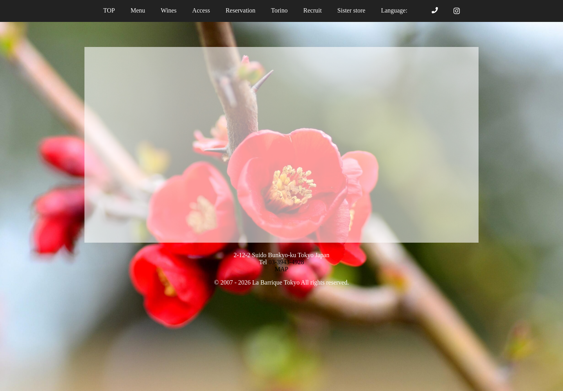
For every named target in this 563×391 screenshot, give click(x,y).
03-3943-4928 (286, 262)
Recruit (312, 10)
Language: (398, 10)
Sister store (351, 10)
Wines (168, 10)
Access (201, 10)
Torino (279, 10)
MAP (282, 269)
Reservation (240, 10)
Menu (138, 10)
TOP (109, 10)
